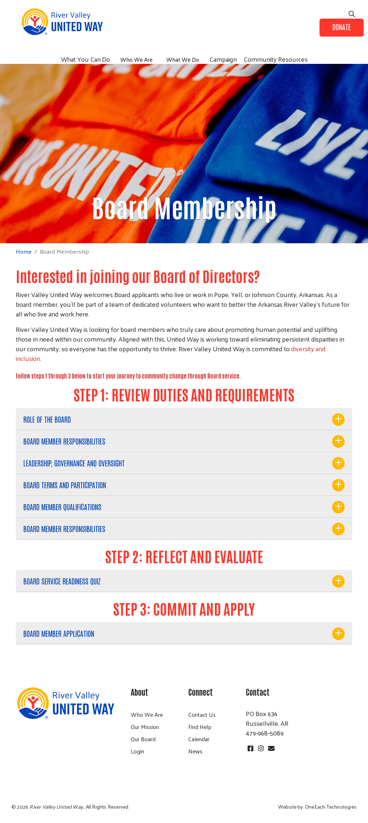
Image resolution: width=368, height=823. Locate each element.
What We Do (182, 59)
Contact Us (202, 714)
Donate (341, 26)
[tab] (184, 419)
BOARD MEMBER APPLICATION (58, 633)
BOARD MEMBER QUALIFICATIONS (62, 506)
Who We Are (136, 59)
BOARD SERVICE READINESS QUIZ (62, 580)
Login (137, 751)
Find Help (199, 726)
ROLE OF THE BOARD (47, 419)
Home (24, 251)
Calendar (199, 739)
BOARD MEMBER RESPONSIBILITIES (64, 441)
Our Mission (145, 726)
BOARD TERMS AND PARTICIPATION (64, 484)
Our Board (143, 739)
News (195, 751)
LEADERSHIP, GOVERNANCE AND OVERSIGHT (74, 462)
